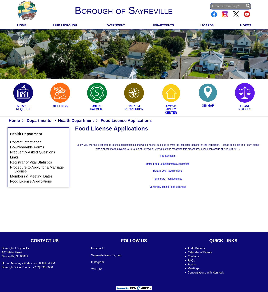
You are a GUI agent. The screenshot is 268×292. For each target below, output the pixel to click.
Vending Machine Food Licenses (168, 186)
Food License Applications (33, 181)
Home (21, 25)
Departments (162, 25)
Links (16, 157)
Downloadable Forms (29, 147)
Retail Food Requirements (167, 170)
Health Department (76, 120)
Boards (207, 25)
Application (183, 163)
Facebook (97, 248)
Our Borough (65, 25)
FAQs (191, 260)
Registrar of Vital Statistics (33, 162)
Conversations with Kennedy (206, 272)
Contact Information (27, 142)
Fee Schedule (167, 155)
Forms (245, 25)
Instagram (97, 262)
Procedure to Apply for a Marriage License (39, 169)
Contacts (193, 256)
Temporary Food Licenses (167, 178)
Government (114, 25)
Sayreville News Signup (106, 255)
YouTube (96, 269)
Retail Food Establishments (161, 163)
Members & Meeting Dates (33, 176)
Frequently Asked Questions (34, 152)
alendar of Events (201, 252)
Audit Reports (196, 248)
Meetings (193, 268)
